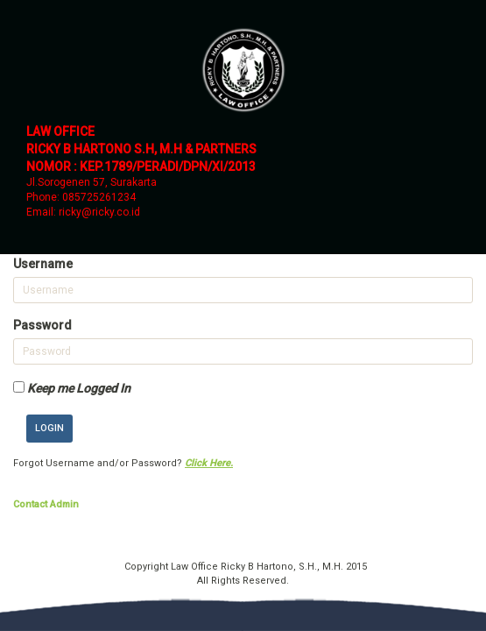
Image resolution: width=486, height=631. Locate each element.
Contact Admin (46, 504)
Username (43, 264)
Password (42, 325)
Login (49, 428)
